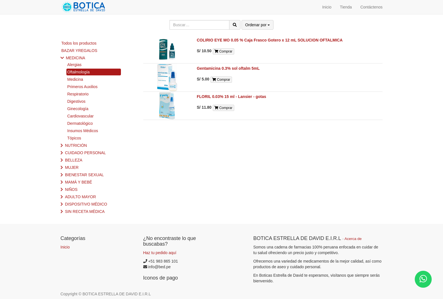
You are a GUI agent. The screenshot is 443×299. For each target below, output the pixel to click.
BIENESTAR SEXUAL (84, 175)
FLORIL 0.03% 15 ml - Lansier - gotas (231, 96)
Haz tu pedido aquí (160, 252)
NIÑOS (71, 189)
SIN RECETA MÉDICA (85, 211)
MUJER (72, 167)
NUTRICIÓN (76, 145)
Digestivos (76, 101)
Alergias (74, 64)
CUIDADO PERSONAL (85, 152)
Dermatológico (80, 123)
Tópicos (74, 138)
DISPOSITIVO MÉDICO (86, 204)
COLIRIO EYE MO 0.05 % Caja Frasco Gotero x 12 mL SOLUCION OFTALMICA (270, 40)
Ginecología (77, 108)
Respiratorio (77, 94)
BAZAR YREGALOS (79, 50)
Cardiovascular (80, 116)
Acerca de (353, 239)
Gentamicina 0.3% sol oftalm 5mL (228, 68)
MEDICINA (75, 58)
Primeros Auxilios (82, 86)
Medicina (75, 79)
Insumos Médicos (82, 130)
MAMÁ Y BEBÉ (78, 182)
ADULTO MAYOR (80, 197)
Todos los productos (79, 43)
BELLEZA (73, 160)
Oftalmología (78, 72)
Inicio (65, 247)
